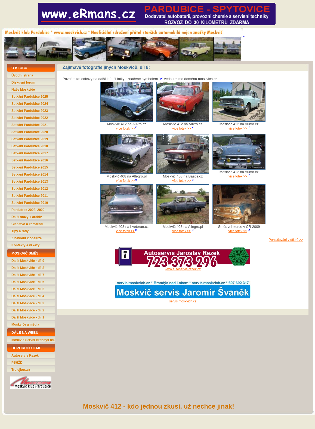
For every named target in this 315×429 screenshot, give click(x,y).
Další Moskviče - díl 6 (27, 282)
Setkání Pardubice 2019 (29, 139)
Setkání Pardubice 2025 (29, 97)
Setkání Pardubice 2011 (29, 196)
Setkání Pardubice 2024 (29, 104)
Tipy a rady (20, 231)
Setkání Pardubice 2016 (29, 160)
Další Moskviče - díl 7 (27, 275)
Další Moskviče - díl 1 (27, 317)
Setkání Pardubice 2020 (29, 132)
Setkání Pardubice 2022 (29, 118)
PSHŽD (17, 362)
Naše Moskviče (23, 89)
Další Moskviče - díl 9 (27, 261)
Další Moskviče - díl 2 (27, 310)
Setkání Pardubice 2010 (29, 203)
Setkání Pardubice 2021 (29, 125)
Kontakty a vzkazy (25, 245)
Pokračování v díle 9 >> (286, 240)
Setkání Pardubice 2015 (29, 167)
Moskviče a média (25, 324)
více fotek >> (125, 128)
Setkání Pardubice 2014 (29, 174)
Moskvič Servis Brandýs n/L (33, 340)
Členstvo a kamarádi (27, 224)
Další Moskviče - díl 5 (27, 289)
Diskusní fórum (23, 82)
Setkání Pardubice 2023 (29, 111)
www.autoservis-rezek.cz (183, 269)
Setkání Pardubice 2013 (29, 181)
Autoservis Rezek (25, 355)
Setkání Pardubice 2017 (29, 153)
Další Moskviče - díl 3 (27, 303)
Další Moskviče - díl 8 (27, 268)
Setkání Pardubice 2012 (29, 189)
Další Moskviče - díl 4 (27, 296)
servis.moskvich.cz (182, 301)
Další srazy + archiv (26, 217)
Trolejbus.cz (20, 370)
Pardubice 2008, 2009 (27, 210)
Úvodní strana (22, 75)
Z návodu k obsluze (26, 238)
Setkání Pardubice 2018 (29, 146)
